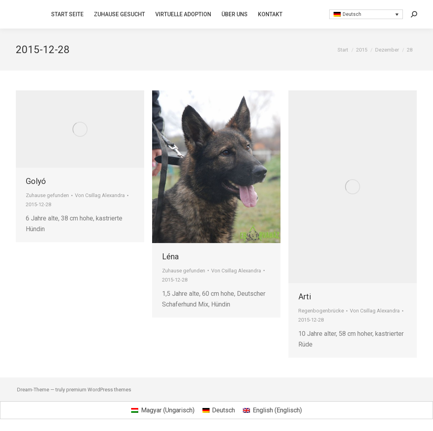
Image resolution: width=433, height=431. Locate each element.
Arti (304, 296)
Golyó (36, 181)
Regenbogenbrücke (321, 311)
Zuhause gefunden (47, 195)
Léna (170, 256)
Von (100, 195)
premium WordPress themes (98, 390)
